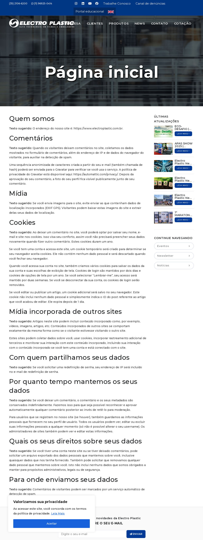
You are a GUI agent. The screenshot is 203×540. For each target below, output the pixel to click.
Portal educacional (90, 11)
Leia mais (183, 114)
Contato (159, 23)
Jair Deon (113, 536)
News (140, 23)
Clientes (95, 23)
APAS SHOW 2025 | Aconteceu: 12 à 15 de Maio (183, 125)
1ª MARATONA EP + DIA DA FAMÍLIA (183, 194)
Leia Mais (58, 513)
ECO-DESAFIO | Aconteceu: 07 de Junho (184, 108)
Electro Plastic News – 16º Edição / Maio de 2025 (184, 142)
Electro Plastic (107, 532)
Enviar (136, 514)
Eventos (174, 226)
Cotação (183, 23)
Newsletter (174, 236)
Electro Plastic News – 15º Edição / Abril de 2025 (184, 160)
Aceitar (52, 523)
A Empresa (71, 23)
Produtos (119, 23)
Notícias (174, 246)
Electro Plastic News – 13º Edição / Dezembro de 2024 (184, 177)
